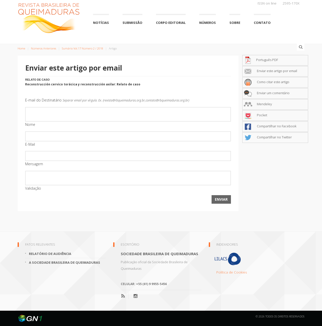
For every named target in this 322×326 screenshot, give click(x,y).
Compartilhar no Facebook (270, 126)
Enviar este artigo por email (270, 71)
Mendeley (258, 104)
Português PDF (261, 60)
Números (207, 22)
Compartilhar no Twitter (268, 137)
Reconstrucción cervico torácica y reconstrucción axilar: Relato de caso (82, 84)
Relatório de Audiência (50, 253)
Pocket (255, 115)
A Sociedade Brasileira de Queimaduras (64, 262)
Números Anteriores (43, 48)
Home (21, 48)
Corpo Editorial (171, 22)
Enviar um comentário (267, 93)
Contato (262, 22)
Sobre (234, 22)
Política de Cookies (231, 272)
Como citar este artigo (266, 82)
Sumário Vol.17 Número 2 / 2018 (82, 48)
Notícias (101, 22)
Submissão (132, 22)
